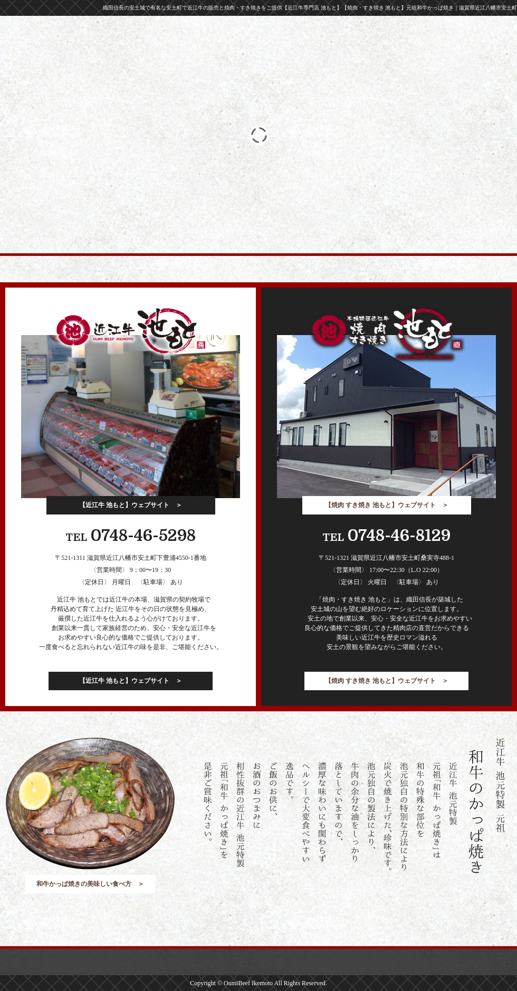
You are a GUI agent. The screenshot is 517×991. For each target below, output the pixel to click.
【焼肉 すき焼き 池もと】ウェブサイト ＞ (386, 505)
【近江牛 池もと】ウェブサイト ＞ (130, 505)
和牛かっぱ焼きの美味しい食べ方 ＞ (90, 884)
